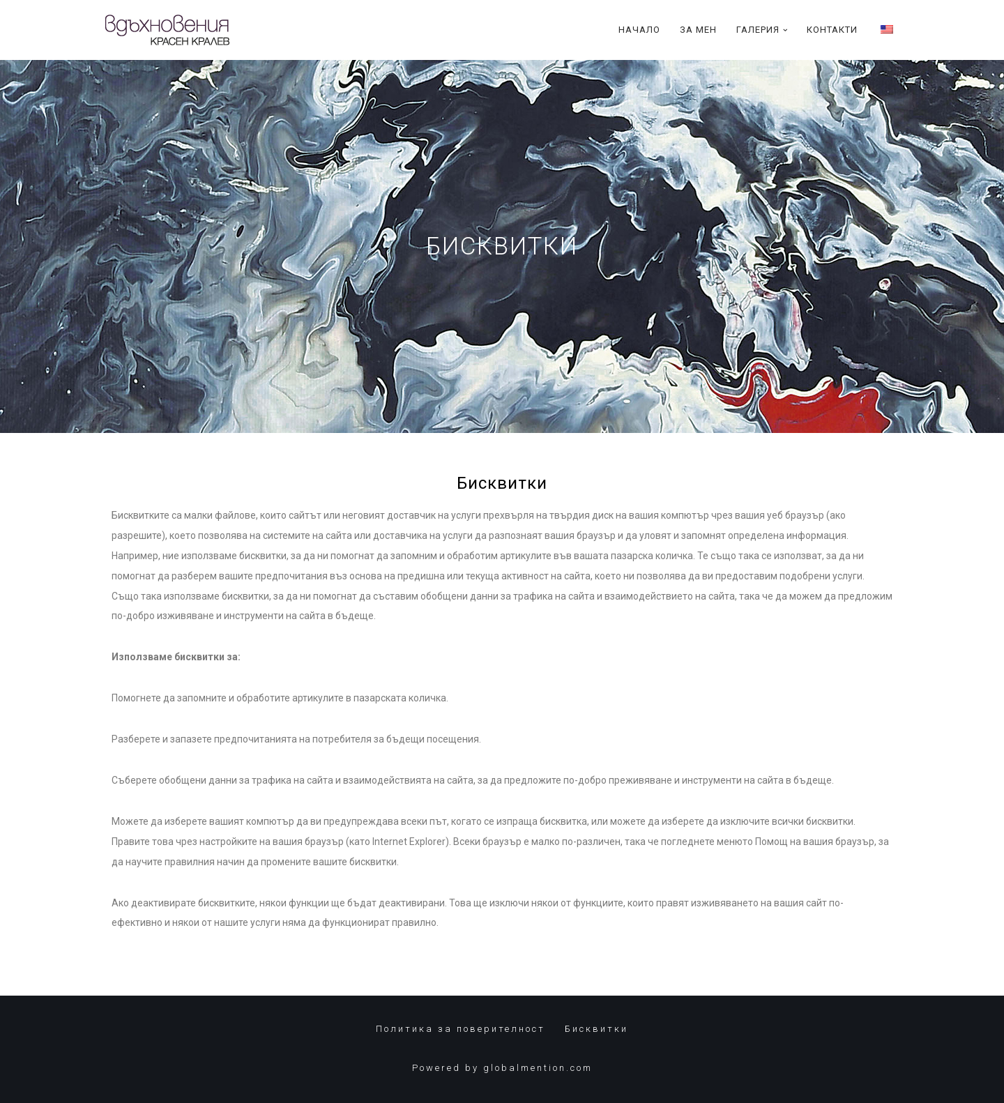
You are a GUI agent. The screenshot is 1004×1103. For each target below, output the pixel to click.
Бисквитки (596, 1029)
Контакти (832, 29)
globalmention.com (538, 1068)
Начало (639, 29)
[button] (785, 30)
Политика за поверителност (460, 1029)
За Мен (698, 29)
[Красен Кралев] (167, 30)
